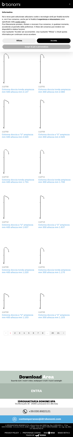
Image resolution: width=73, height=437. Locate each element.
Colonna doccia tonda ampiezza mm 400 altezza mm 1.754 (18, 180)
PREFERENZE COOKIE (32, 405)
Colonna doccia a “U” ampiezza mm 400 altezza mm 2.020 (17, 135)
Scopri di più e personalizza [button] (36, 47)
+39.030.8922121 (36, 383)
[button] (70, 4)
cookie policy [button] (20, 22)
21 (58, 332)
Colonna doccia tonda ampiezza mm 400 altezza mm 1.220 (18, 270)
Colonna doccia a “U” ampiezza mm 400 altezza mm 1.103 (17, 315)
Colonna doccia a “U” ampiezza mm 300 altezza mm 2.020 (54, 135)
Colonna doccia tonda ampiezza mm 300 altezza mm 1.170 (54, 270)
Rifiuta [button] (19, 41)
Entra (36, 363)
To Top (36, 412)
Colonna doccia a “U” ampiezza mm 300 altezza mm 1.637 (54, 225)
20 (53, 332)
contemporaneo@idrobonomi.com (36, 391)
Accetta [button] (54, 41)
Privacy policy (12, 405)
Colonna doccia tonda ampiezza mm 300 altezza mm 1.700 (54, 180)
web (49, 405)
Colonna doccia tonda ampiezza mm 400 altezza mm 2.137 (18, 90)
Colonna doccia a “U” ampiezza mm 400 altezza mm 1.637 (17, 225)
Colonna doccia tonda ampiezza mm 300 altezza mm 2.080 (54, 90)
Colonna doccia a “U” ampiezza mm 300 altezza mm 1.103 (54, 315)
